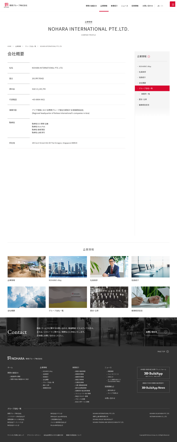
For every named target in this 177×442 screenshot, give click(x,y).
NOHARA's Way (145, 66)
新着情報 (110, 371)
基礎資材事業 (79, 377)
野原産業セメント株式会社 (16, 419)
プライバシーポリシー (34, 435)
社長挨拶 (142, 72)
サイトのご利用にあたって (16, 435)
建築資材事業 (79, 374)
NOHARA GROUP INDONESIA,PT (103, 419)
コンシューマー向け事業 (83, 393)
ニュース (108, 367)
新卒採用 (111, 390)
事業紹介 (75, 367)
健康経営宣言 (144, 105)
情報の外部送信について (73, 435)
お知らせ (110, 377)
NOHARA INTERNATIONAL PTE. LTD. (104, 413)
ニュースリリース (113, 374)
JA (158, 6)
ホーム (10, 367)
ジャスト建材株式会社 (58, 422)
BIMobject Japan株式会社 (59, 416)
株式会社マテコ (56, 413)
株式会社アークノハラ (15, 422)
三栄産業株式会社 (56, 419)
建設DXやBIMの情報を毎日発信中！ (153, 384)
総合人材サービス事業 (82, 402)
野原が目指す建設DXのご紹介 (20, 379)
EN (162, 6)
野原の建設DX (13, 372)
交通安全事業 (79, 382)
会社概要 (142, 83)
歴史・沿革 (143, 99)
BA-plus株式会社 (57, 425)
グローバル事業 (80, 399)
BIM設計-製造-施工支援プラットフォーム (153, 371)
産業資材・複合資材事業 (82, 391)
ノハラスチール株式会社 (16, 416)
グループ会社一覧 (146, 88)
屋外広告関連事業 (80, 388)
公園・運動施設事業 (81, 385)
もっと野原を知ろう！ (120, 381)
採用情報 (109, 386)
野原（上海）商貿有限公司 (100, 416)
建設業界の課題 (15, 376)
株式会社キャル (13, 425)
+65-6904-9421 (38, 99)
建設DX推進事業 (80, 371)
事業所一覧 (145, 94)
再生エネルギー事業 (81, 396)
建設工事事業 (79, 379)
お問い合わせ (156, 331)
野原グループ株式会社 (14, 413)
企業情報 (143, 56)
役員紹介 (142, 77)
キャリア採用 (113, 393)
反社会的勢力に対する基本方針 (53, 435)
